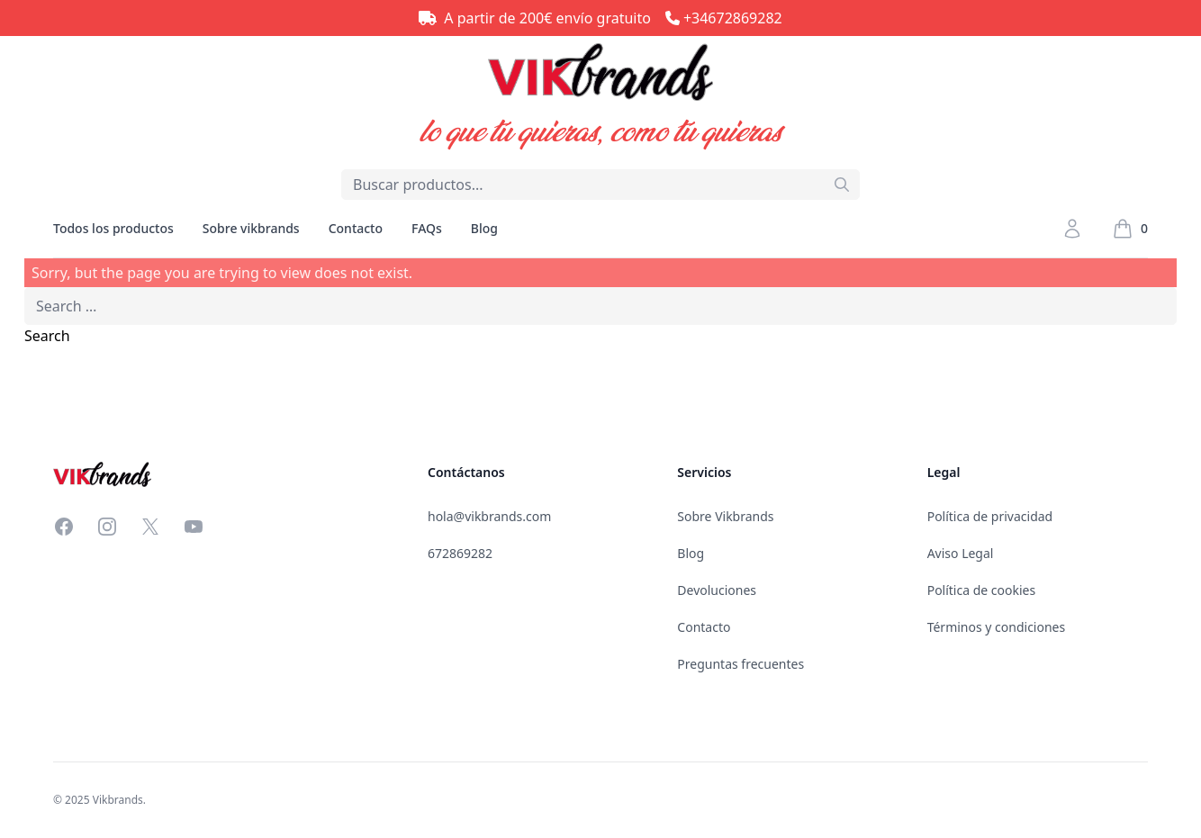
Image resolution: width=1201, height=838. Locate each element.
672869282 (460, 553)
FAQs (426, 228)
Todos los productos (113, 238)
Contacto (356, 228)
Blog (484, 228)
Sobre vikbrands (251, 228)
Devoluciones (716, 590)
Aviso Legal (960, 553)
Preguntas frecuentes (740, 663)
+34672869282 (732, 18)
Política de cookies (981, 590)
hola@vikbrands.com (489, 516)
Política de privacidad (990, 516)
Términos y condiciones (996, 626)
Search (47, 336)
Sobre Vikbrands (725, 516)
